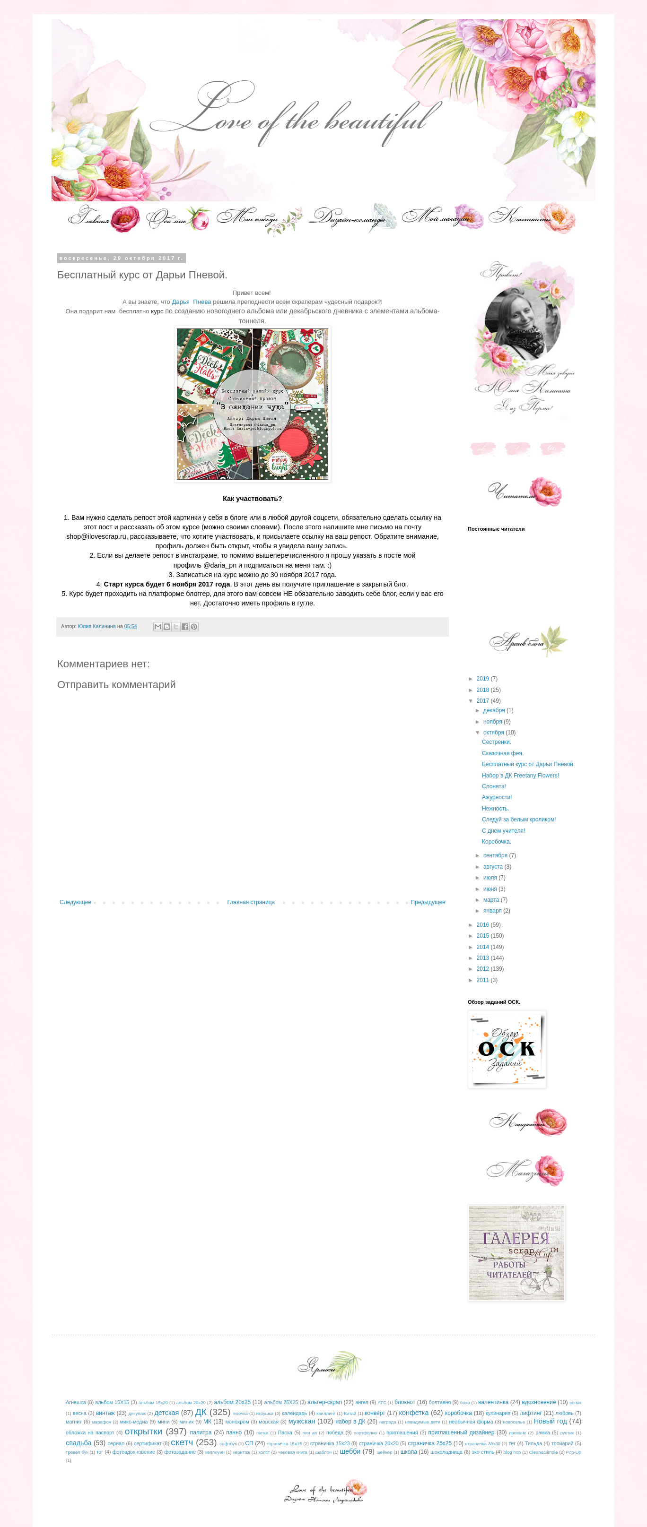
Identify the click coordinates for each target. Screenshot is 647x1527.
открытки (144, 1431)
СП (249, 1443)
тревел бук (77, 1452)
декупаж (137, 1413)
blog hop (512, 1452)
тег (512, 1443)
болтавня (440, 1402)
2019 (484, 678)
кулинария (498, 1413)
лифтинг (531, 1413)
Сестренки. (496, 742)
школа (409, 1452)
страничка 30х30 (482, 1443)
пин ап (310, 1432)
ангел (361, 1402)
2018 (484, 690)
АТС (381, 1402)
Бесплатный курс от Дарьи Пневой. (528, 764)
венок (575, 1402)
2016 (484, 925)
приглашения (402, 1432)
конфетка (413, 1412)
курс (157, 311)
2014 (484, 947)
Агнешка (76, 1402)
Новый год (550, 1421)
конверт (375, 1413)
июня (490, 889)
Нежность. (495, 808)
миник (186, 1421)
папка (262, 1432)
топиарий (562, 1443)
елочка (240, 1413)
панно (234, 1432)
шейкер (384, 1452)
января (493, 910)
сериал (116, 1443)
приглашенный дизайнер (461, 1432)
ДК (201, 1412)
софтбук (228, 1443)
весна (80, 1413)
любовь (565, 1413)
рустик (567, 1432)
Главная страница (251, 902)
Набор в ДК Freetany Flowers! (520, 775)
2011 (484, 980)
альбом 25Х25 (281, 1402)
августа (494, 866)
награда (387, 1421)
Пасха (285, 1432)
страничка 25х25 (430, 1443)
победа (334, 1432)
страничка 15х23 (330, 1443)
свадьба (79, 1443)
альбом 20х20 (191, 1402)
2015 (484, 935)
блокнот (404, 1402)
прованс (517, 1432)
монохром (237, 1421)
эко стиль (483, 1452)
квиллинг (325, 1413)
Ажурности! (497, 797)
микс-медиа (134, 1421)
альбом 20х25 (232, 1402)
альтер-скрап (324, 1402)
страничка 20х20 (379, 1443)
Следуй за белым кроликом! (519, 819)
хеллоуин (215, 1452)
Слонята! (494, 786)
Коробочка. (496, 841)
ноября (493, 721)
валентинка (493, 1402)
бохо (465, 1402)
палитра (201, 1432)
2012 (484, 969)
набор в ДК (350, 1421)
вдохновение (539, 1402)
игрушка (264, 1413)
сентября (496, 855)
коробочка (458, 1413)
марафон (101, 1421)
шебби (350, 1451)
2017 (484, 701)
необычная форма (471, 1421)
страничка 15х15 (284, 1443)
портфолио (365, 1432)
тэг (99, 1452)
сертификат (148, 1443)
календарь (294, 1413)
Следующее (75, 902)
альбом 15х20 (153, 1402)
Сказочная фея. (503, 753)
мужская (302, 1421)
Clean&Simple (543, 1452)
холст (264, 1452)
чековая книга (292, 1452)
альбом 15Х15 (112, 1402)
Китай (350, 1413)
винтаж (105, 1413)
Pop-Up (574, 1452)
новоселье (514, 1421)
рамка (542, 1432)
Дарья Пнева (192, 301)
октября (494, 732)
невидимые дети (422, 1421)
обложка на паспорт (90, 1432)
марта (492, 900)
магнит (74, 1421)
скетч (182, 1442)
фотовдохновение (134, 1452)
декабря (495, 710)
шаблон (323, 1452)
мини (163, 1421)
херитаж (241, 1452)
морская (269, 1421)
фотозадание (180, 1452)
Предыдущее (428, 902)
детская (166, 1412)
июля (490, 877)
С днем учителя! (503, 831)
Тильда (533, 1443)
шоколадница (446, 1452)
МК (207, 1421)
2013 (484, 958)
